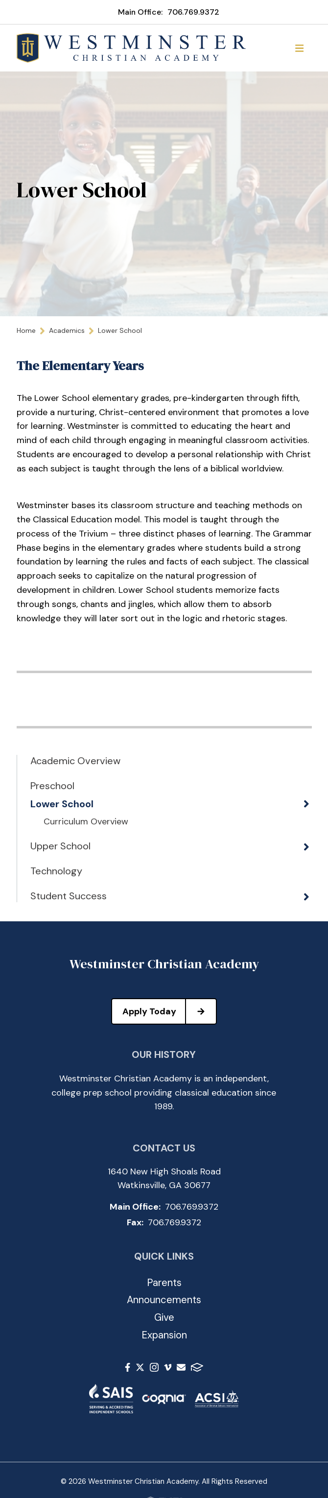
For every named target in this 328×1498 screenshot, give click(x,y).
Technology (56, 871)
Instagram (154, 1367)
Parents (164, 1282)
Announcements (164, 1299)
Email (181, 1367)
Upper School (60, 846)
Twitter (140, 1367)
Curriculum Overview (86, 822)
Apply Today (169, 1011)
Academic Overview (75, 761)
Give (164, 1317)
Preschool (52, 786)
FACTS (197, 1367)
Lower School (62, 804)
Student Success (68, 896)
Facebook (127, 1367)
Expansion (164, 1335)
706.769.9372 (193, 12)
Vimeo (168, 1367)
